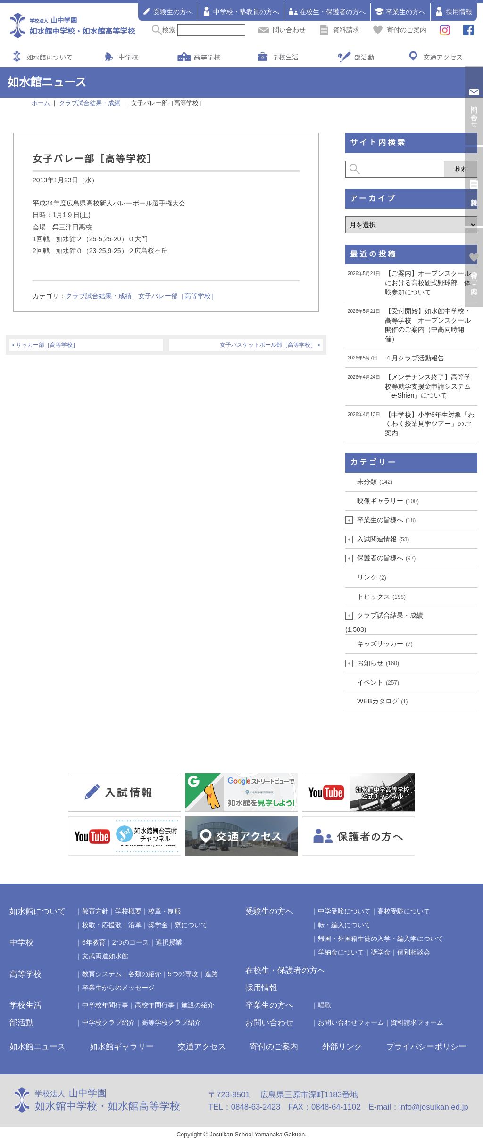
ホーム (41, 103)
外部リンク (342, 1046)
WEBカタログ (382, 701)
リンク (371, 577)
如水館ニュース (37, 1046)
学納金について (341, 952)
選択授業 (169, 942)
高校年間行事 (155, 1005)
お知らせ (378, 663)
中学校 (128, 57)
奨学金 (158, 925)
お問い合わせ (269, 1022)
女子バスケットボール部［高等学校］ (268, 345)
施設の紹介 (197, 1005)
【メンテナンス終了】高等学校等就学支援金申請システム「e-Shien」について (428, 386)
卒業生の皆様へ (386, 519)
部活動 (364, 57)
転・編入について (344, 925)
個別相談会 (413, 952)
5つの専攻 (183, 974)
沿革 (135, 925)
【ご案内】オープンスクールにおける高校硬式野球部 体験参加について (428, 282)
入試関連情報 (383, 539)
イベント (378, 682)
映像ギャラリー (388, 501)
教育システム (102, 974)
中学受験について (344, 911)
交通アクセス (443, 57)
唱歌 (324, 1005)
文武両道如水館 (105, 956)
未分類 (374, 481)
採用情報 (453, 11)
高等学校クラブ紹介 (171, 1022)
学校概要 (128, 911)
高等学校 (207, 57)
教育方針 (95, 911)
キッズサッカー (385, 643)
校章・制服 (164, 911)
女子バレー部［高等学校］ (177, 296)
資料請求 (339, 29)
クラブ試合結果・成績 (99, 296)
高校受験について (403, 911)
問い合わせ (282, 29)
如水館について (49, 57)
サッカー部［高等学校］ (47, 345)
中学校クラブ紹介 (108, 1022)
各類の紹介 (144, 974)
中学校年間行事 (105, 1005)
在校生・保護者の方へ (327, 11)
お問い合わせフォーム (351, 1022)
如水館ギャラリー (122, 1046)
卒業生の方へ (400, 11)
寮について (191, 925)
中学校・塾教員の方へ (240, 11)
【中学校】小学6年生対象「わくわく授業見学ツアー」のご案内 (430, 424)
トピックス (381, 596)
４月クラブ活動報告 (414, 358)
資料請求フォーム (417, 1022)
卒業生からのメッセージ (118, 987)
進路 (211, 974)
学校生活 (285, 57)
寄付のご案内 (399, 29)
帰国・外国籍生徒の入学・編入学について (380, 938)
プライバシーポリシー (426, 1046)
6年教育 (94, 942)
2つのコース (130, 942)
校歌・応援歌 (102, 925)
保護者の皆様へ (386, 558)
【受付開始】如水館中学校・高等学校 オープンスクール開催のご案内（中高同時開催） (428, 325)
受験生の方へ (167, 11)
